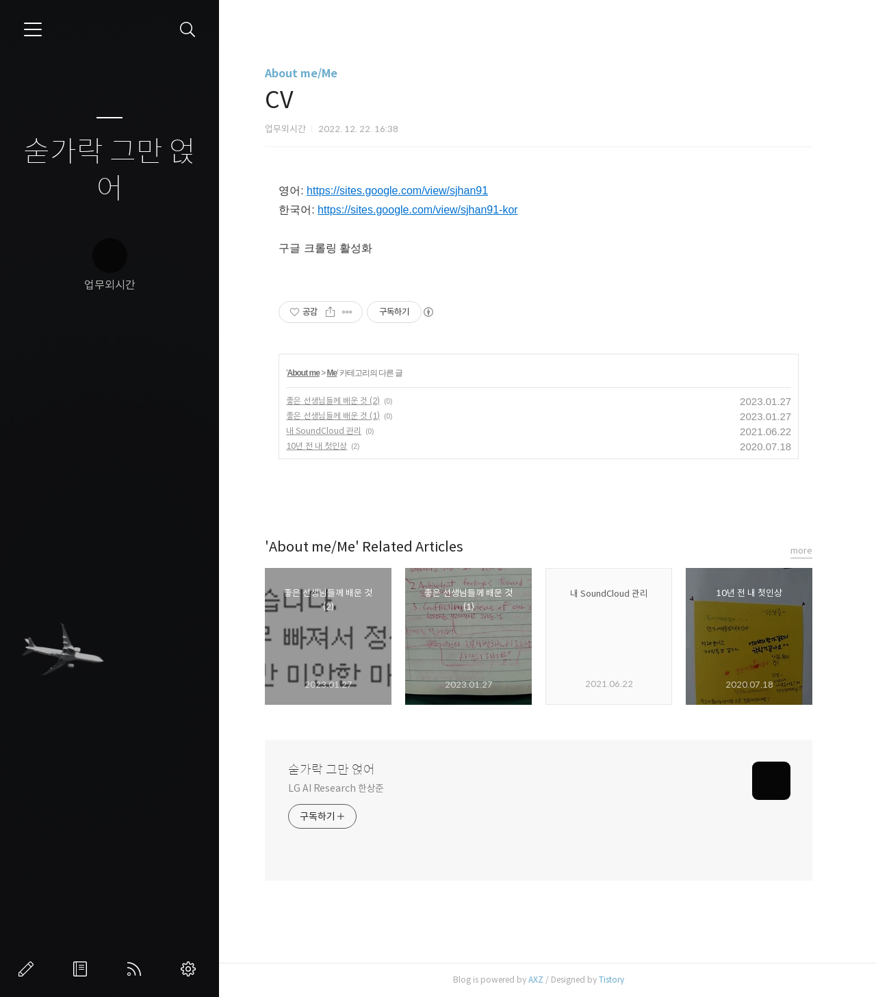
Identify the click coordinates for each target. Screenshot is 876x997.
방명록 (82, 969)
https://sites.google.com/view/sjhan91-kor (418, 210)
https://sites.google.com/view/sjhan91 (397, 190)
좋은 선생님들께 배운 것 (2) (333, 401)
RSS (136, 969)
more (801, 550)
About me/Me (301, 73)
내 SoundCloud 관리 (323, 431)
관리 (191, 969)
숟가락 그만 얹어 (109, 170)
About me (303, 373)
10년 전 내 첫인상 (316, 446)
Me (332, 373)
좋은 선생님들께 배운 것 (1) (333, 416)
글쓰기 (28, 969)
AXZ (535, 979)
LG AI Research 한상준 (336, 788)
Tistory (611, 979)
